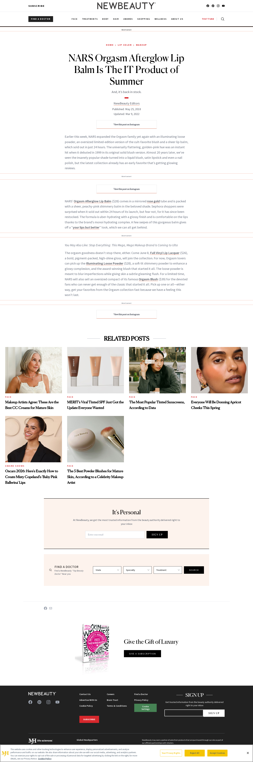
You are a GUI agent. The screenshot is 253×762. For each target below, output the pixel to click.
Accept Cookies (217, 753)
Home (110, 44)
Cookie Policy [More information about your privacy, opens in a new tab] (44, 758)
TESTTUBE (208, 19)
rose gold (153, 201)
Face (8, 396)
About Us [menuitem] (177, 19)
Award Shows (15, 465)
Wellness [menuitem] (161, 19)
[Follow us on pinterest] (213, 6)
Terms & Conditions (117, 705)
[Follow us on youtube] (223, 6)
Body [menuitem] (105, 19)
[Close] (247, 753)
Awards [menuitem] (128, 19)
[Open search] (222, 19)
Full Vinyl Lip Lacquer (164, 253)
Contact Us (85, 694)
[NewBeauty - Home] (126, 5)
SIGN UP (157, 534)
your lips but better (86, 227)
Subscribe (36, 5)
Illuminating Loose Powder (104, 263)
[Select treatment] (168, 570)
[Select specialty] (137, 570)
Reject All (194, 753)
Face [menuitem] (75, 19)
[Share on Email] (50, 608)
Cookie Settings (146, 707)
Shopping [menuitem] (143, 19)
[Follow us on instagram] (218, 6)
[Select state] (107, 570)
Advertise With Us (88, 700)
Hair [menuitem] (116, 19)
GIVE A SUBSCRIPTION (142, 653)
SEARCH (194, 570)
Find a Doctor (141, 694)
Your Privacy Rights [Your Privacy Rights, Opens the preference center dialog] (171, 753)
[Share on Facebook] (45, 608)
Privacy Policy (141, 700)
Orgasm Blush (148, 279)
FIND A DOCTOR (41, 19)
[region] (126, 753)
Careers (110, 694)
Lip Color (125, 44)
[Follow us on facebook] (208, 6)
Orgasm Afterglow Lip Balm (92, 201)
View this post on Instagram (127, 124)
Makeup (141, 44)
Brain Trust (112, 700)
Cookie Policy (86, 705)
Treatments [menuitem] (90, 19)
